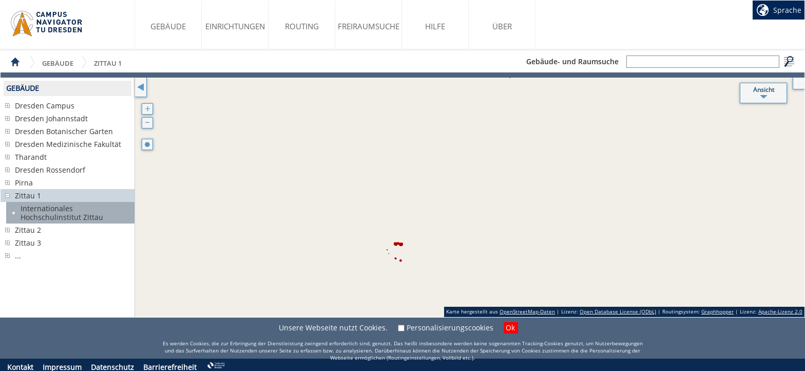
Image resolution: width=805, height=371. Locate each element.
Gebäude (168, 26)
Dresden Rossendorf (50, 170)
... (18, 256)
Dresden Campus (44, 105)
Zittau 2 (28, 230)
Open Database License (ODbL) (618, 311)
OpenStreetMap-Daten (527, 311)
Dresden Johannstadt (51, 118)
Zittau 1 (108, 63)
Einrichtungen (235, 26)
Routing (302, 26)
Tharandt (31, 157)
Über (502, 26)
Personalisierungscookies (450, 327)
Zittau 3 (28, 243)
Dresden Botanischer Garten (64, 131)
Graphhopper (717, 311)
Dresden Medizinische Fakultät (68, 144)
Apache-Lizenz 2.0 (780, 311)
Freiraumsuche (368, 26)
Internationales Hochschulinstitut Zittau (62, 212)
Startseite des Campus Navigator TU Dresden (47, 23)
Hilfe (435, 26)
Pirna (24, 183)
